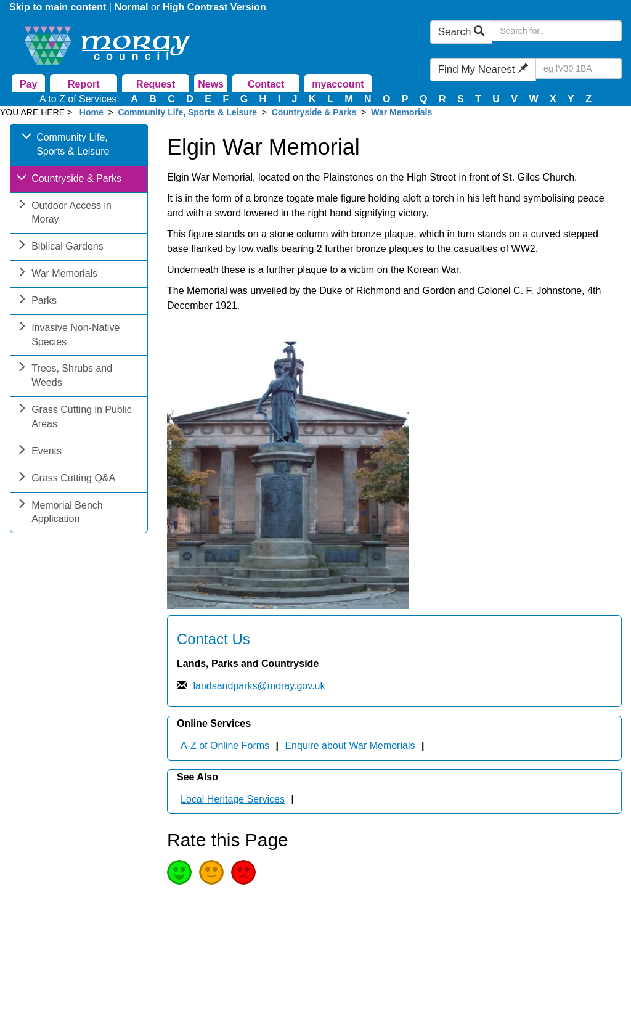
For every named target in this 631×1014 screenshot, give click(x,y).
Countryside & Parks (314, 112)
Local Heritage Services (233, 799)
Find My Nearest (483, 69)
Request (155, 84)
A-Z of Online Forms (225, 745)
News (211, 84)
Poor (243, 872)
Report (84, 84)
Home (91, 112)
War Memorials (401, 112)
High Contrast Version (214, 7)
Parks (37, 302)
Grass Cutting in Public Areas (74, 418)
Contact (266, 84)
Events (39, 452)
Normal (131, 7)
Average (211, 872)
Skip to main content (57, 7)
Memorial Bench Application (60, 513)
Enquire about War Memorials (351, 745)
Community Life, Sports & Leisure (187, 112)
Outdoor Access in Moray (64, 214)
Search (461, 32)
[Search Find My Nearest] (578, 68)
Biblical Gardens (60, 247)
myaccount (338, 84)
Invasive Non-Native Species (68, 336)
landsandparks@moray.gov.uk (257, 686)
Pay (28, 84)
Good (179, 872)
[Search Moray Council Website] (557, 30)
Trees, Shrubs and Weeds (64, 376)
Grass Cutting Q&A (66, 479)
